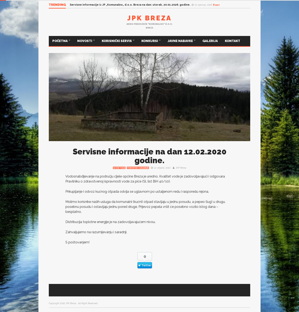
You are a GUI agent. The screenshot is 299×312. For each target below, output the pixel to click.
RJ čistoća (119, 168)
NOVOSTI (85, 41)
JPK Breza (149, 18)
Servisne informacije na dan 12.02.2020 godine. (150, 156)
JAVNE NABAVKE (181, 41)
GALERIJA (210, 41)
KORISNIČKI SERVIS (117, 41)
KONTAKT (232, 41)
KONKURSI (150, 41)
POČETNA (60, 41)
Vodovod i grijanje (137, 168)
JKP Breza (180, 167)
